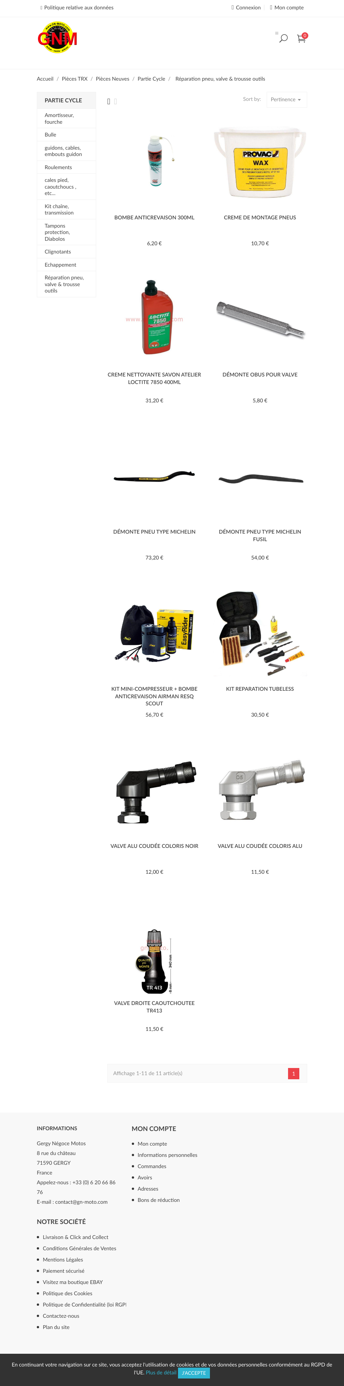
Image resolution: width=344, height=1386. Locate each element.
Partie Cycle (63, 100)
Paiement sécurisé (63, 1271)
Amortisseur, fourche (59, 118)
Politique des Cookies (67, 1293)
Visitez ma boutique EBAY (73, 1282)
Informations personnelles (168, 1155)
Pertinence (287, 100)
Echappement (60, 264)
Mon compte (154, 1128)
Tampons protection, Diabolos (57, 232)
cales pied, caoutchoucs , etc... (60, 186)
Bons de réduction (159, 1200)
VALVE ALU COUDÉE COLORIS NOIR (154, 846)
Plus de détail (161, 1372)
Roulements (58, 167)
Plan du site (56, 1327)
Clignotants (58, 251)
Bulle (50, 134)
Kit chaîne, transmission (59, 209)
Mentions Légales (63, 1259)
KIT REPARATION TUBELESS (260, 689)
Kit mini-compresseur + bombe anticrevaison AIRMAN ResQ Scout (154, 696)
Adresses (148, 1188)
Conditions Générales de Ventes (79, 1248)
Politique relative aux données (78, 7)
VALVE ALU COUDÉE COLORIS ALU (260, 846)
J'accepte (194, 1373)
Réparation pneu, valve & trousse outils (64, 284)
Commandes (152, 1166)
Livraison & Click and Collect (75, 1237)
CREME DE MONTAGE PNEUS (260, 217)
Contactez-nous (61, 1315)
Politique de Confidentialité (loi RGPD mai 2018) (95, 1304)
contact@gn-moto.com (81, 1201)
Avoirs (145, 1177)
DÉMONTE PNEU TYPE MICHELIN (154, 531)
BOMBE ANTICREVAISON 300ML (155, 217)
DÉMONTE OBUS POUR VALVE (259, 374)
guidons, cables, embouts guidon (63, 151)
